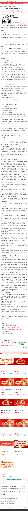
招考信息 (1, 4)
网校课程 (20, 4)
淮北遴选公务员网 (11, 1)
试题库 (25, 4)
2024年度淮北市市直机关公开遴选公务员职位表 (15, 327)
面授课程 (17, 4)
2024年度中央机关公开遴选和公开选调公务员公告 (8, 501)
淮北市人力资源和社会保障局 (7, 333)
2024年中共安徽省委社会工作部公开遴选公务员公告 (9, 498)
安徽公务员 (5, 3)
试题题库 (7, 4)
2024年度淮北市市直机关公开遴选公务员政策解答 (13, 329)
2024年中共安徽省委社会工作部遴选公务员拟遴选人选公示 (10, 486)
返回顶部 (24, 507)
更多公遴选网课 (17, 479)
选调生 (17, 3)
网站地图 (10, 507)
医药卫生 (20, 3)
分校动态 (10, 4)
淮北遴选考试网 (11, 345)
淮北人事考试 (6, 6)
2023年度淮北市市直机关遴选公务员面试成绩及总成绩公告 (10, 500)
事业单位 (13, 3)
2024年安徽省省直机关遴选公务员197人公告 (12, 350)
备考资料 (4, 4)
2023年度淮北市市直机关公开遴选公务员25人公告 (8, 503)
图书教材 (13, 4)
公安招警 (24, 3)
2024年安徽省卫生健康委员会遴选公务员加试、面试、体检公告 (11, 491)
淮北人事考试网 (3, 1)
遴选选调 (13, 6)
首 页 (1, 3)
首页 (3, 507)
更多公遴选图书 (24, 353)
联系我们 (17, 507)
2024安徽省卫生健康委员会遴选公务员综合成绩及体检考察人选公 (11, 489)
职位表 (23, 4)
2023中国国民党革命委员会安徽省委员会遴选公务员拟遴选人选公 (11, 488)
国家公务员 (9, 3)
